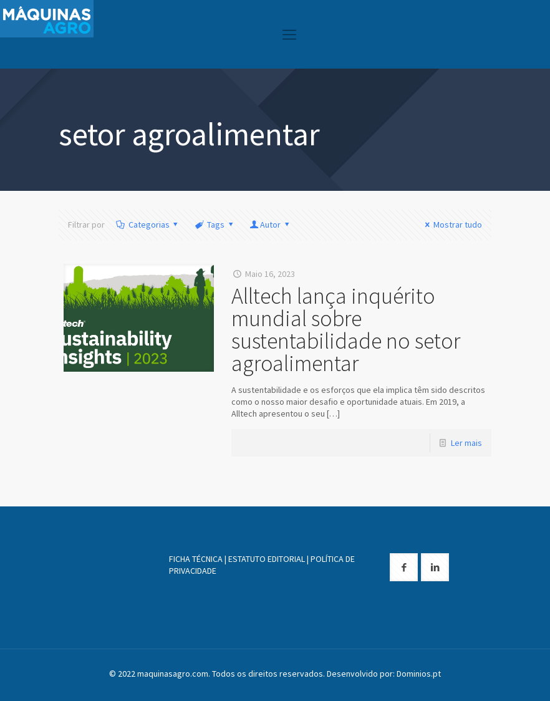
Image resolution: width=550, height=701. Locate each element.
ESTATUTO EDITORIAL (266, 558)
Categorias (147, 224)
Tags (214, 224)
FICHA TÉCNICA (196, 558)
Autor (270, 224)
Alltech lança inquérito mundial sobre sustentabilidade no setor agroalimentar (345, 329)
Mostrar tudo (451, 224)
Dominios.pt (419, 673)
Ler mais (466, 442)
